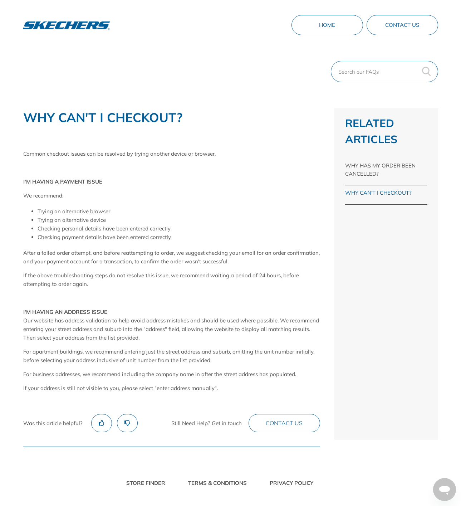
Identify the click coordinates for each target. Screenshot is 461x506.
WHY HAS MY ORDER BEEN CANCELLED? (380, 169)
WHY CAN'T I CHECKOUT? (378, 192)
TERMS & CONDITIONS (217, 483)
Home (327, 24)
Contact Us (402, 24)
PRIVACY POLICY (291, 483)
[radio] (101, 423)
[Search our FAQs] (384, 71)
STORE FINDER (145, 483)
